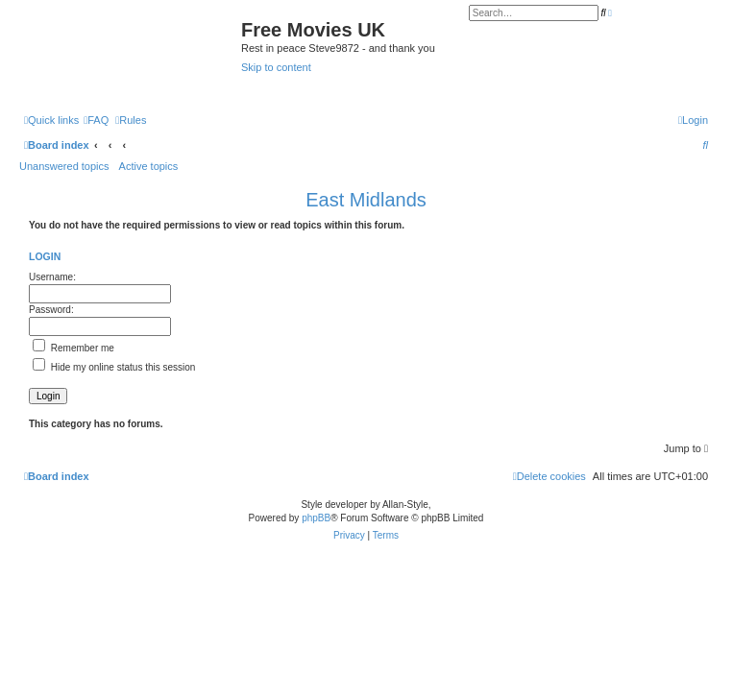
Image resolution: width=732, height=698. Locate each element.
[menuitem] (96, 120)
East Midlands (366, 199)
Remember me (73, 348)
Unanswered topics (64, 166)
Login (45, 256)
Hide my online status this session (114, 367)
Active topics (149, 166)
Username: (52, 277)
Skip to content (276, 67)
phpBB (316, 518)
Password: (51, 309)
